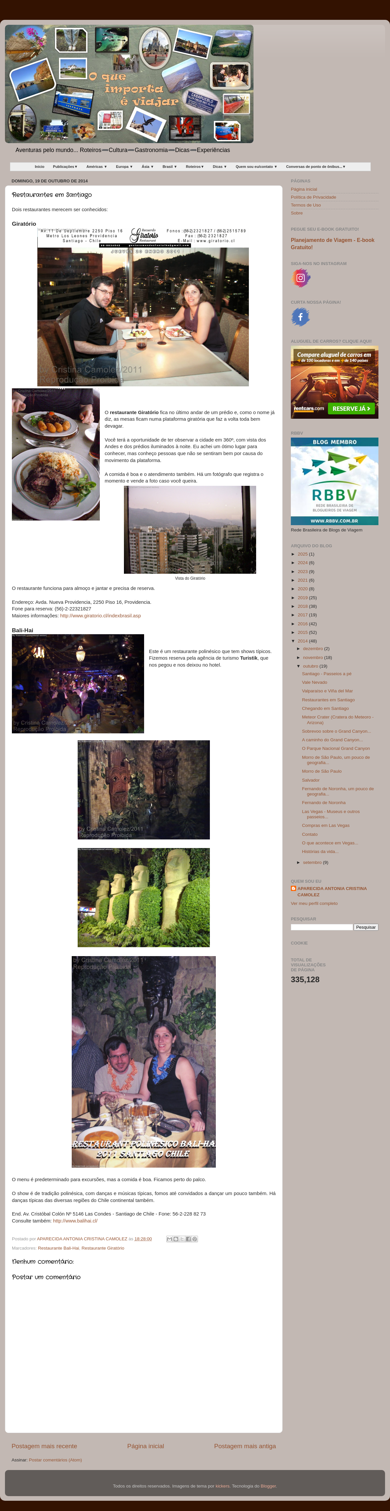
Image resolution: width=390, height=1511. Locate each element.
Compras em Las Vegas (326, 825)
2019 (303, 597)
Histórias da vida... (320, 851)
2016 (303, 623)
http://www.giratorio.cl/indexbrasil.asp (100, 615)
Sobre (297, 213)
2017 (303, 614)
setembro (313, 862)
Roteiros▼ (195, 167)
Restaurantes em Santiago (328, 699)
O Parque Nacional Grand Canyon (336, 748)
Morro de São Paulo (322, 771)
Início (40, 167)
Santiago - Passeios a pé (327, 673)
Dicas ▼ (220, 167)
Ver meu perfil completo (314, 903)
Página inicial (145, 1446)
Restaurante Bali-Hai (58, 1248)
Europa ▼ (124, 167)
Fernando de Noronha (324, 802)
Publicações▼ (65, 167)
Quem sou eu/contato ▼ (256, 167)
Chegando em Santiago (325, 708)
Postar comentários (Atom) (55, 1459)
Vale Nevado (314, 682)
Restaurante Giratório (103, 1248)
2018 (303, 606)
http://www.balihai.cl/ (75, 1220)
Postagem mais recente (44, 1446)
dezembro (313, 648)
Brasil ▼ (170, 167)
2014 (303, 641)
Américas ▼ (96, 167)
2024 (303, 562)
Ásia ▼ (148, 167)
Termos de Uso (306, 205)
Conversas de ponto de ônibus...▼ (316, 167)
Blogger (268, 1486)
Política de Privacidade (313, 197)
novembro (313, 657)
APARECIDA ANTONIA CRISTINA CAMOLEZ (332, 891)
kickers (222, 1486)
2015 (303, 632)
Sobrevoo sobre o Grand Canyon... (336, 731)
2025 (303, 554)
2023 (303, 571)
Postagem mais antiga (245, 1446)
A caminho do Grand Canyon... (332, 739)
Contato (310, 834)
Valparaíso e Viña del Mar (327, 690)
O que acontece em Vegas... (330, 842)
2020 (303, 588)
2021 (303, 580)
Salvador (311, 780)
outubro (311, 666)
